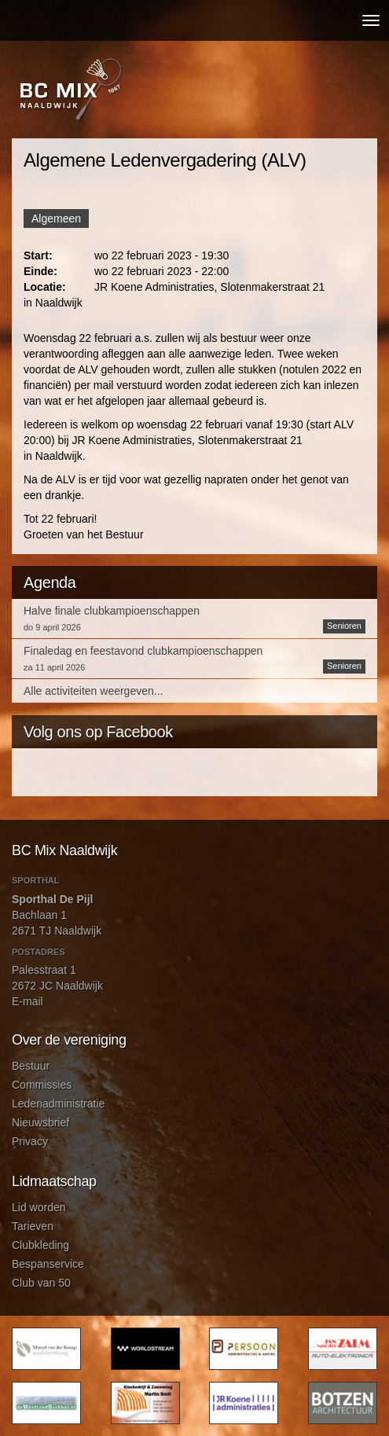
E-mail (27, 1001)
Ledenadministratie (58, 1103)
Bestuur (31, 1066)
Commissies (42, 1084)
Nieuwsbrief (40, 1122)
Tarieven (32, 1226)
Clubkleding (40, 1245)
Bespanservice (48, 1264)
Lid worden (39, 1207)
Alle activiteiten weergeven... (93, 691)
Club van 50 (41, 1282)
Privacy (30, 1141)
